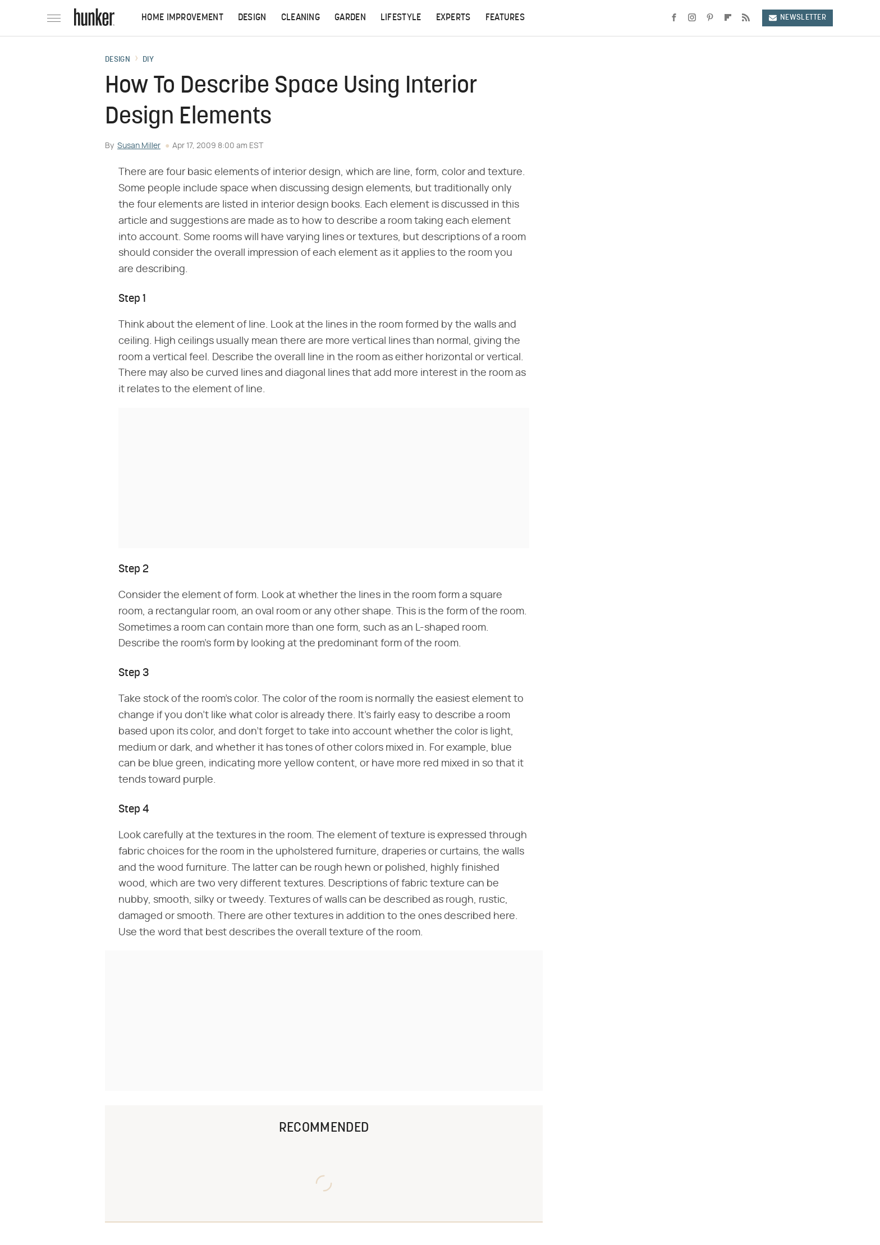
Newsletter (797, 17)
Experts (453, 17)
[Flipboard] (728, 18)
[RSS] (746, 18)
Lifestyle (401, 17)
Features (505, 17)
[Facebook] (674, 18)
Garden (350, 17)
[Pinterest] (710, 18)
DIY (148, 60)
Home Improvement (182, 17)
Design (252, 17)
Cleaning (300, 17)
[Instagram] (692, 18)
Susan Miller (139, 146)
